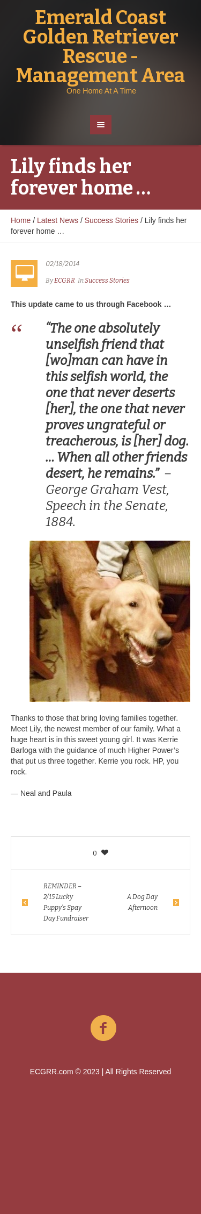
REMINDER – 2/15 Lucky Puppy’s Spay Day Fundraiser (65, 902)
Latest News (57, 220)
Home (21, 220)
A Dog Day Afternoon (142, 902)
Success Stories (111, 220)
